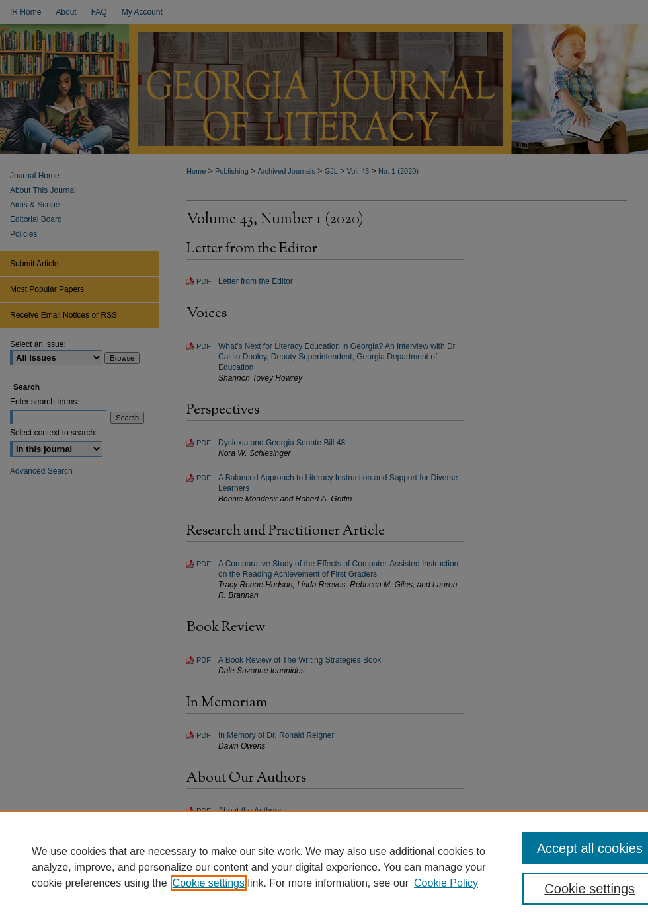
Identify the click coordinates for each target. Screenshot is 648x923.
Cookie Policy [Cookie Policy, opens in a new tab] (446, 883)
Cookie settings (209, 883)
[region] (324, 867)
